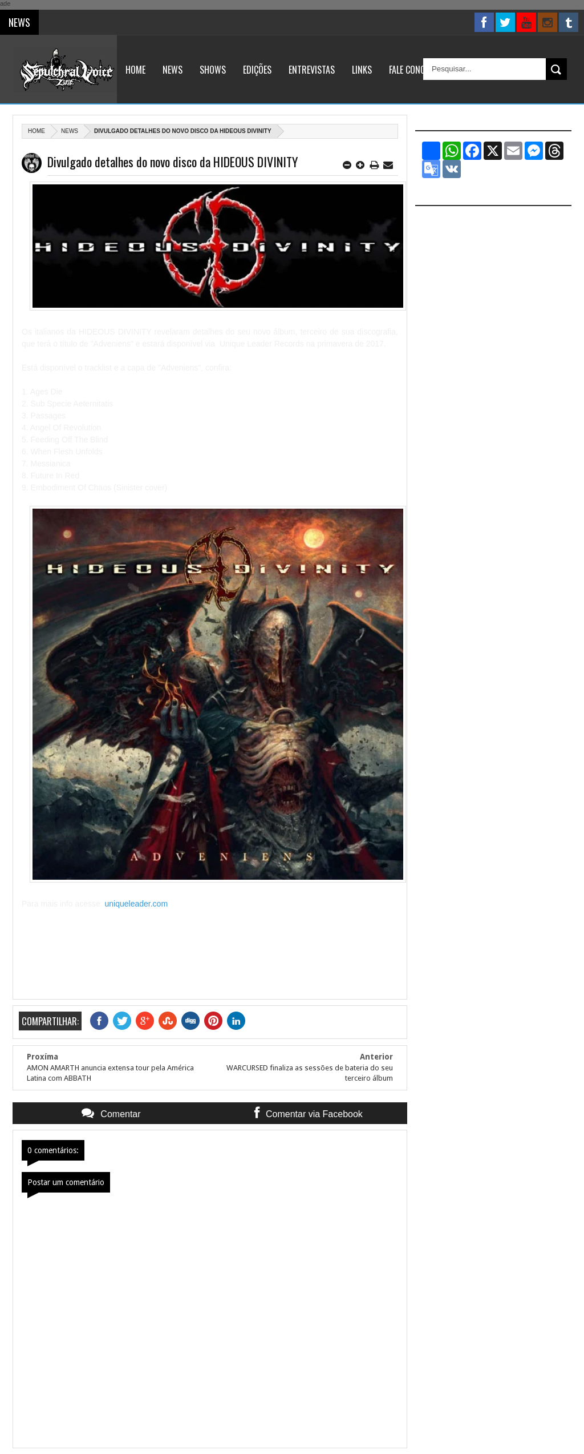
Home (135, 69)
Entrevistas (312, 69)
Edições (257, 69)
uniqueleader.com (136, 903)
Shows (213, 69)
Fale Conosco (414, 69)
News (172, 69)
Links (362, 69)
